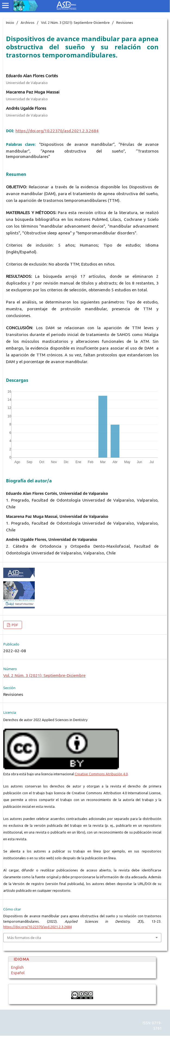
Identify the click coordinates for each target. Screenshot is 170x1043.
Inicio (10, 22)
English (17, 967)
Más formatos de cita (24, 937)
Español (18, 973)
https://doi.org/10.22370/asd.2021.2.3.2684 (57, 130)
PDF (14, 625)
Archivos (27, 22)
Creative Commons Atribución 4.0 (101, 774)
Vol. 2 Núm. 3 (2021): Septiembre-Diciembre (75, 22)
